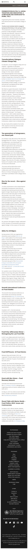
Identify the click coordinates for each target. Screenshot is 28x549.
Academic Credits (14, 463)
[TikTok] (14, 526)
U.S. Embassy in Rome (9, 385)
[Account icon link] (19, 5)
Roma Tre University (16, 296)
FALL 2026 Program (14, 436)
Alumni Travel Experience (14, 466)
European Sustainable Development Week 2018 (11, 264)
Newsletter (14, 493)
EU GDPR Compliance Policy (14, 502)
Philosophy (14, 457)
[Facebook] (6, 522)
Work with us (14, 498)
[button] (14, 2)
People (14, 456)
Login (14, 484)
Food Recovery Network (10, 395)
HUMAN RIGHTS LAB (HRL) (14, 473)
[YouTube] (22, 522)
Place (14, 454)
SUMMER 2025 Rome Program (14, 434)
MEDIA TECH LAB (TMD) (14, 475)
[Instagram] (14, 522)
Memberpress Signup (14, 482)
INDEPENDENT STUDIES (14, 445)
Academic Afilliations (14, 461)
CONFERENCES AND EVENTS (14, 447)
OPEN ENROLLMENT (14, 438)
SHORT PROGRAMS (14, 443)
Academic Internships (14, 465)
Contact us (14, 491)
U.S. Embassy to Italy (19, 421)
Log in (14, 508)
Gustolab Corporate (14, 504)
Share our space (14, 496)
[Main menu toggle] (25, 2)
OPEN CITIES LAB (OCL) (14, 477)
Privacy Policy (14, 500)
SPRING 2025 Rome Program (14, 432)
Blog (14, 495)
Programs (14, 459)
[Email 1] (18, 522)
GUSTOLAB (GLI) (14, 472)
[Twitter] (10, 522)
